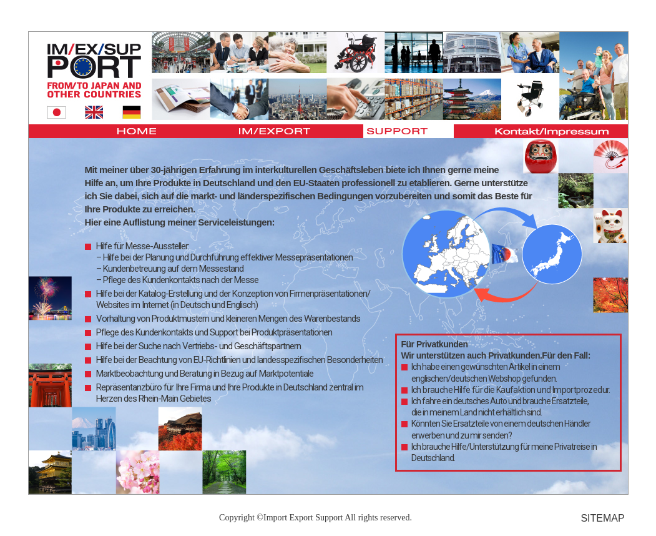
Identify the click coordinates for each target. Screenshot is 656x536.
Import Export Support (303, 517)
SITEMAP (602, 518)
